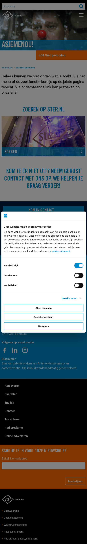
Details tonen (69, 298)
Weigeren (43, 326)
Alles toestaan (43, 308)
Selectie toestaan (43, 317)
